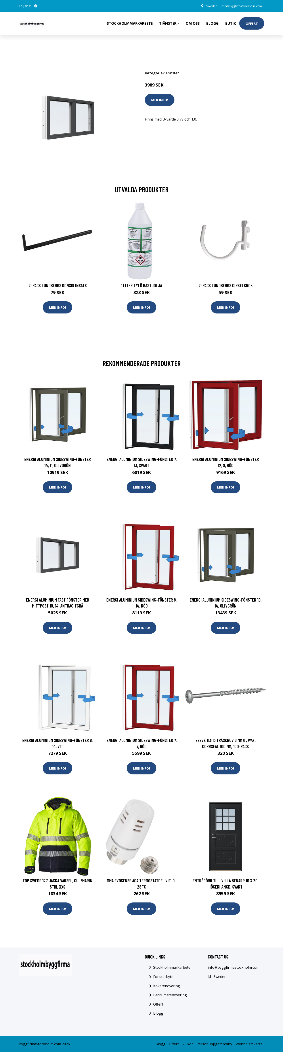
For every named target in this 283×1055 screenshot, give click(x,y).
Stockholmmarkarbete (130, 23)
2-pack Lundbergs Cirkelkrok (226, 285)
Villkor (187, 1046)
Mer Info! (159, 100)
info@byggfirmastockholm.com (238, 6)
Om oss (193, 23)
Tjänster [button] (167, 23)
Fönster (172, 73)
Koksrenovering (166, 988)
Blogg (212, 23)
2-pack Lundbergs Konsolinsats (58, 285)
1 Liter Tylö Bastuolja (141, 285)
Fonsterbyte (163, 979)
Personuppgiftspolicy (214, 1046)
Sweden (205, 6)
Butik (230, 23)
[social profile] (36, 6)
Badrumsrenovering (170, 997)
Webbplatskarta (249, 1046)
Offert (252, 23)
